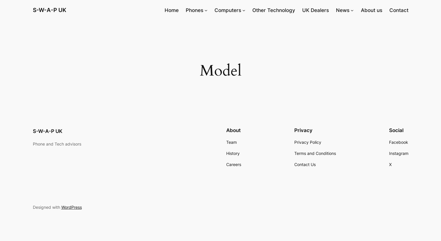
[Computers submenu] (243, 10)
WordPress (71, 207)
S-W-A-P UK (49, 9)
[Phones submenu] (206, 10)
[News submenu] (352, 10)
